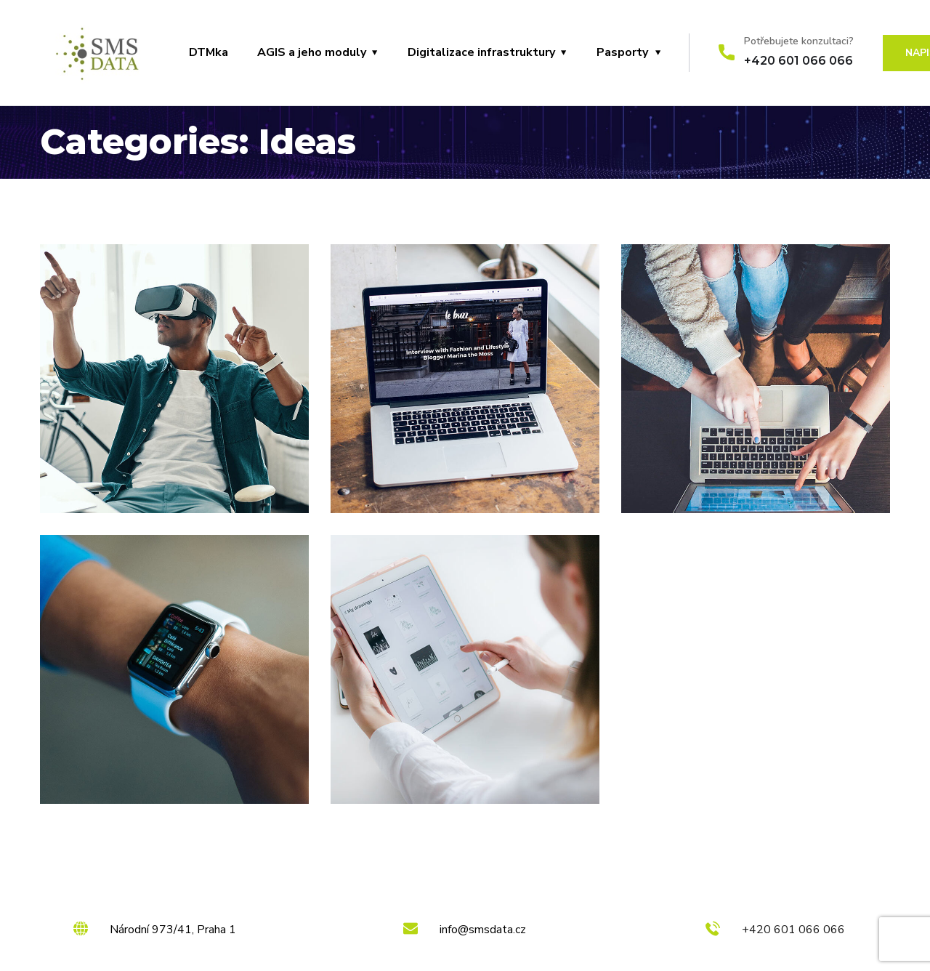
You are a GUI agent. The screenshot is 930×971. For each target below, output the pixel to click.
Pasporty (622, 52)
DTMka (208, 52)
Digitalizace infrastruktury (481, 52)
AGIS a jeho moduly (311, 52)
